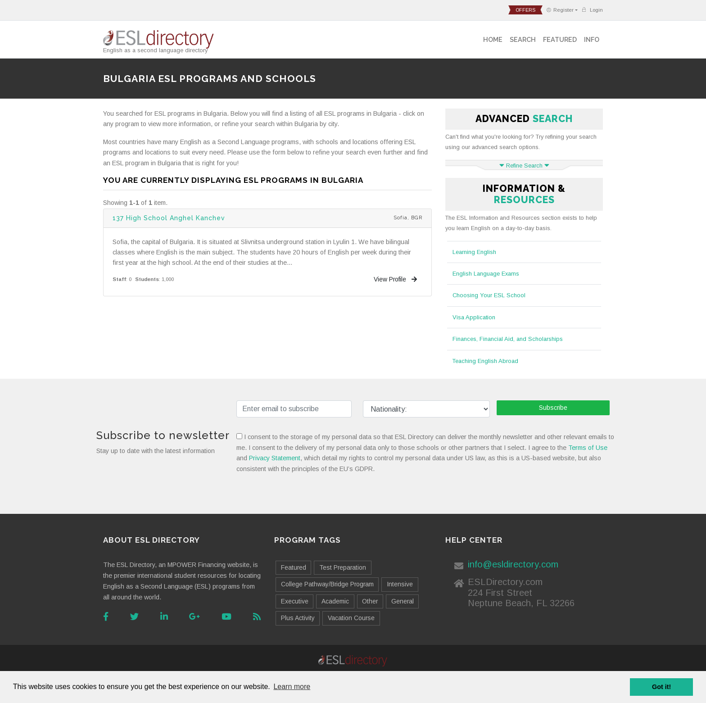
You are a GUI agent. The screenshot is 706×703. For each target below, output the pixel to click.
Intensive (400, 584)
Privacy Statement (274, 458)
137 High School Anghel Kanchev (169, 218)
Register (560, 10)
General (402, 601)
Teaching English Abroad (485, 361)
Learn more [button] (291, 686)
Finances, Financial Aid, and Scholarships (508, 339)
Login (592, 10)
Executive (294, 601)
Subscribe (553, 407)
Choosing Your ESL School (489, 295)
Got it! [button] (661, 686)
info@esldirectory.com (513, 564)
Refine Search (524, 165)
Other (370, 601)
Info (591, 39)
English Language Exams (486, 273)
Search (523, 39)
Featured (560, 39)
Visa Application (474, 317)
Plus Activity (298, 617)
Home (492, 39)
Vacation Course (351, 617)
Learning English (474, 252)
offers (525, 10)
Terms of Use (587, 447)
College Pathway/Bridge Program (327, 584)
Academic (335, 601)
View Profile (395, 279)
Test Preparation (342, 567)
